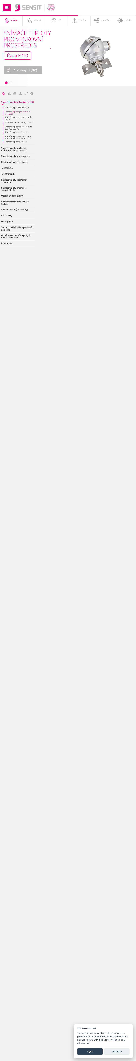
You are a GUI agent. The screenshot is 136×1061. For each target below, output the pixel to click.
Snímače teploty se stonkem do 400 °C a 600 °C (18, 128)
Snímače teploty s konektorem (15, 156)
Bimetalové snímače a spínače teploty (15, 202)
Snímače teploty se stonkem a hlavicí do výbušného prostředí (18, 137)
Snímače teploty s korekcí (16, 142)
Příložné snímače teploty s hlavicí (19, 122)
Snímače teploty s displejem (17, 132)
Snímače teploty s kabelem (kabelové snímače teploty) (13, 149)
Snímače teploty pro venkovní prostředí (17, 113)
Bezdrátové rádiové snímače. (14, 162)
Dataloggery (7, 221)
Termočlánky (7, 168)
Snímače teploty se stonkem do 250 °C (18, 118)
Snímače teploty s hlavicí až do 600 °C (17, 103)
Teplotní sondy (8, 174)
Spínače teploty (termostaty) (14, 209)
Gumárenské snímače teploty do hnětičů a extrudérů (16, 236)
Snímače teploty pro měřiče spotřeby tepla (13, 189)
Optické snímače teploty (12, 196)
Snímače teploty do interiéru (17, 108)
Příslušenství (7, 243)
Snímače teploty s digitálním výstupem (14, 181)
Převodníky (6, 215)
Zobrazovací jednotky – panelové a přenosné (17, 228)
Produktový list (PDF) (22, 70)
